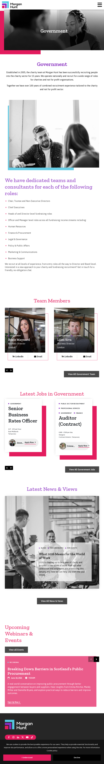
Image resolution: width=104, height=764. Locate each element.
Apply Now (29, 444)
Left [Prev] (7, 370)
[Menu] (100, 4)
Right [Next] (11, 370)
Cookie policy (52, 751)
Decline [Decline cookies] (77, 758)
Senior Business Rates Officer (22, 416)
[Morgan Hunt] (12, 4)
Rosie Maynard (19, 341)
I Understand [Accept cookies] (27, 758)
